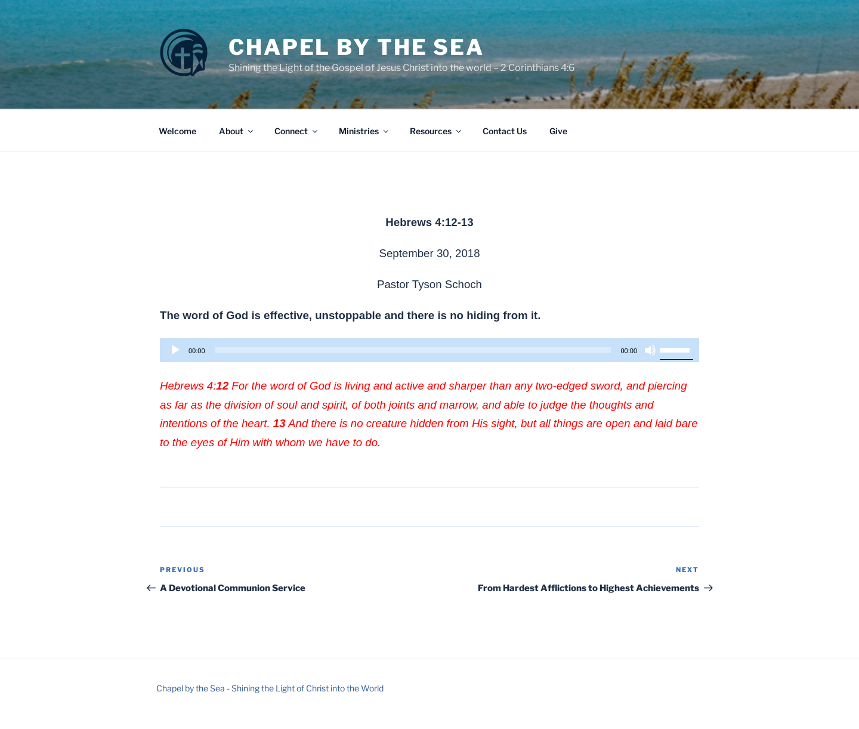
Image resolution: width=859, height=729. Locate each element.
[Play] (175, 350)
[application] (429, 350)
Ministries (364, 131)
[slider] (413, 350)
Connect (296, 131)
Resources (436, 131)
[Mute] (650, 350)
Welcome (177, 131)
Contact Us (505, 131)
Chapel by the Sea (356, 47)
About (237, 131)
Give (558, 131)
